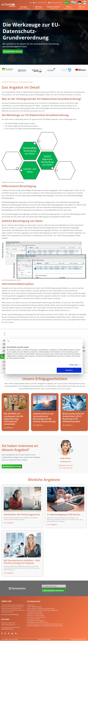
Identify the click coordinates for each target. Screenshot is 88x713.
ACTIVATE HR (5, 82)
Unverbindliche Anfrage (13, 51)
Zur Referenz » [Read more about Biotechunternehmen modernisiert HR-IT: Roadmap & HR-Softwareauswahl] (68, 425)
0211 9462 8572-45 (40, 2)
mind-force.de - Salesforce (33, 619)
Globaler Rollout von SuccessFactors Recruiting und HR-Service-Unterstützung (44, 417)
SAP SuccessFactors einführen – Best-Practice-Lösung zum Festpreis (22, 561)
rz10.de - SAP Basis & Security (34, 607)
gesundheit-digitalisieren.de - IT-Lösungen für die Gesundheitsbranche (45, 625)
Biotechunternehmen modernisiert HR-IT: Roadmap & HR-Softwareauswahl (73, 417)
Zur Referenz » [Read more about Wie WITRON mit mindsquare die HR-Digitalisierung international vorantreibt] (9, 428)
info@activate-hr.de (55, 2)
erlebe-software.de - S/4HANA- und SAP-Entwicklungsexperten (43, 610)
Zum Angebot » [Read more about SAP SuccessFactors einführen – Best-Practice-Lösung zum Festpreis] (9, 573)
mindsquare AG (82, 639)
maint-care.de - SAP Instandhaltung (36, 617)
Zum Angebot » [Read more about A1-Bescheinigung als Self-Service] (52, 524)
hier (68, 310)
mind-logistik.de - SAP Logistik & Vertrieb (37, 622)
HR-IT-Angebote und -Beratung (16, 82)
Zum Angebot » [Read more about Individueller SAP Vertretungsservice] (9, 523)
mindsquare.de (31, 605)
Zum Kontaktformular (7, 629)
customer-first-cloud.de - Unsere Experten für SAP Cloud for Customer (45, 624)
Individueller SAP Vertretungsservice (22, 514)
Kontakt (66, 2)
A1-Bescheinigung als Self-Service (63, 514)
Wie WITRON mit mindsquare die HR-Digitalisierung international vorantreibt (13, 418)
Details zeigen (73, 364)
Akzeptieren (69, 370)
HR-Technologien (29, 82)
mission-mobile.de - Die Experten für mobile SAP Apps (40, 608)
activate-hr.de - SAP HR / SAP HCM (35, 615)
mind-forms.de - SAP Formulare (35, 613)
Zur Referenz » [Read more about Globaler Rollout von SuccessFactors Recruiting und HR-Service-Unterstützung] (38, 425)
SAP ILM (19, 310)
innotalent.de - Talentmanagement (36, 620)
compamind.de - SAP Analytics (34, 612)
